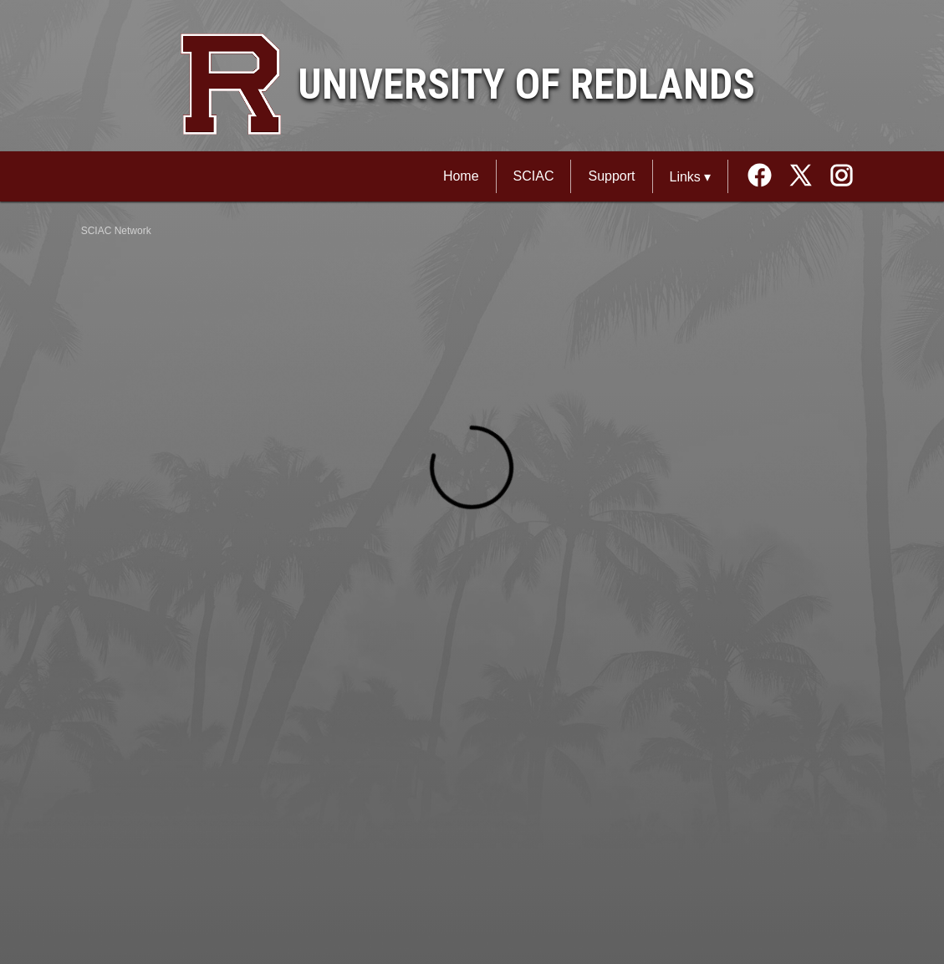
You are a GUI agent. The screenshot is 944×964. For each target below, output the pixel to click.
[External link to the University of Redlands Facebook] (765, 177)
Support (611, 176)
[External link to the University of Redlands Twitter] (806, 177)
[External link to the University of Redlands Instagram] (841, 177)
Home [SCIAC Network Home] (461, 176)
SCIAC (533, 176)
